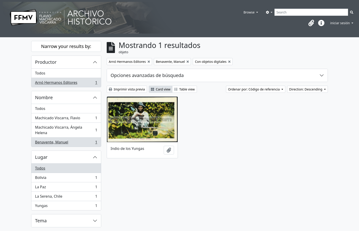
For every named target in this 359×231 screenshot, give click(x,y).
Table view (184, 89)
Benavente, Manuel (66, 143)
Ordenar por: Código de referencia (254, 89)
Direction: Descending (306, 89)
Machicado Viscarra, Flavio (66, 119)
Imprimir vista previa (127, 89)
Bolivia (66, 178)
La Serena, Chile (66, 197)
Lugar (41, 157)
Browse (249, 12)
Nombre (44, 97)
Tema (41, 221)
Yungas (66, 206)
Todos (40, 73)
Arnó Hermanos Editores (66, 83)
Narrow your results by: (66, 46)
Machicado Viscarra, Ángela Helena (66, 130)
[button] (311, 23)
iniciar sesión (340, 23)
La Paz (66, 188)
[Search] (311, 12)
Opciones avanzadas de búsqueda (147, 75)
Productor (46, 62)
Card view (160, 89)
